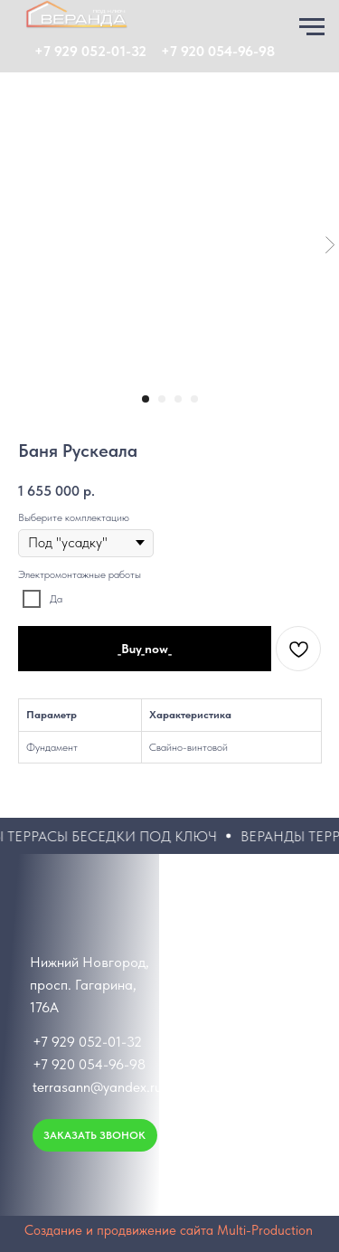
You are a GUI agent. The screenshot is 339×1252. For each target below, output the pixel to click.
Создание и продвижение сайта (118, 1230)
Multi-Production (265, 1230)
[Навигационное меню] (312, 27)
